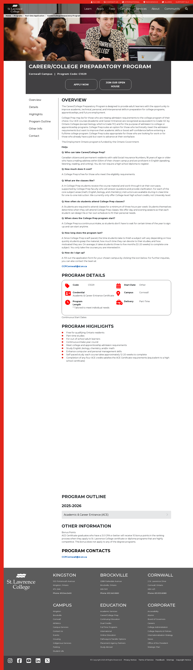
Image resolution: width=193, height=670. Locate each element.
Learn (88, 8)
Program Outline (40, 121)
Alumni (167, 2)
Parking (56, 647)
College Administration (158, 627)
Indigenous (150, 2)
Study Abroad (106, 647)
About (156, 8)
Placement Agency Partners (112, 643)
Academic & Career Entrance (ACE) (116, 514)
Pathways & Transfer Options (113, 639)
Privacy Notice (130, 660)
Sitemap (170, 660)
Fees (112, 8)
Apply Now (81, 84)
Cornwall (57, 619)
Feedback (160, 660)
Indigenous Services (62, 643)
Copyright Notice (183, 660)
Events (56, 635)
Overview (35, 99)
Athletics (57, 623)
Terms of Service (146, 660)
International (131, 2)
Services (141, 8)
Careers (151, 623)
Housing (57, 639)
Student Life (58, 651)
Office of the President (158, 643)
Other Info (35, 128)
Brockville (57, 615)
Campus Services (60, 627)
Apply (100, 8)
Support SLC (182, 2)
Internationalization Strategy (160, 635)
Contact (34, 135)
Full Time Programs (108, 627)
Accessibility (153, 611)
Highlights (36, 114)
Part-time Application (34, 16)
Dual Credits (105, 623)
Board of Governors (156, 619)
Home (8, 16)
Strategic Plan (154, 647)
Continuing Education (110, 619)
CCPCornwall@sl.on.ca (74, 266)
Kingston (57, 611)
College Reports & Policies (159, 631)
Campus (125, 8)
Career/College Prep (109, 615)
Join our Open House (115, 84)
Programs (18, 16)
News (150, 639)
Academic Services (108, 611)
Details (33, 107)
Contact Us (111, 2)
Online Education (108, 635)
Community (172, 8)
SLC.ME (95, 2)
